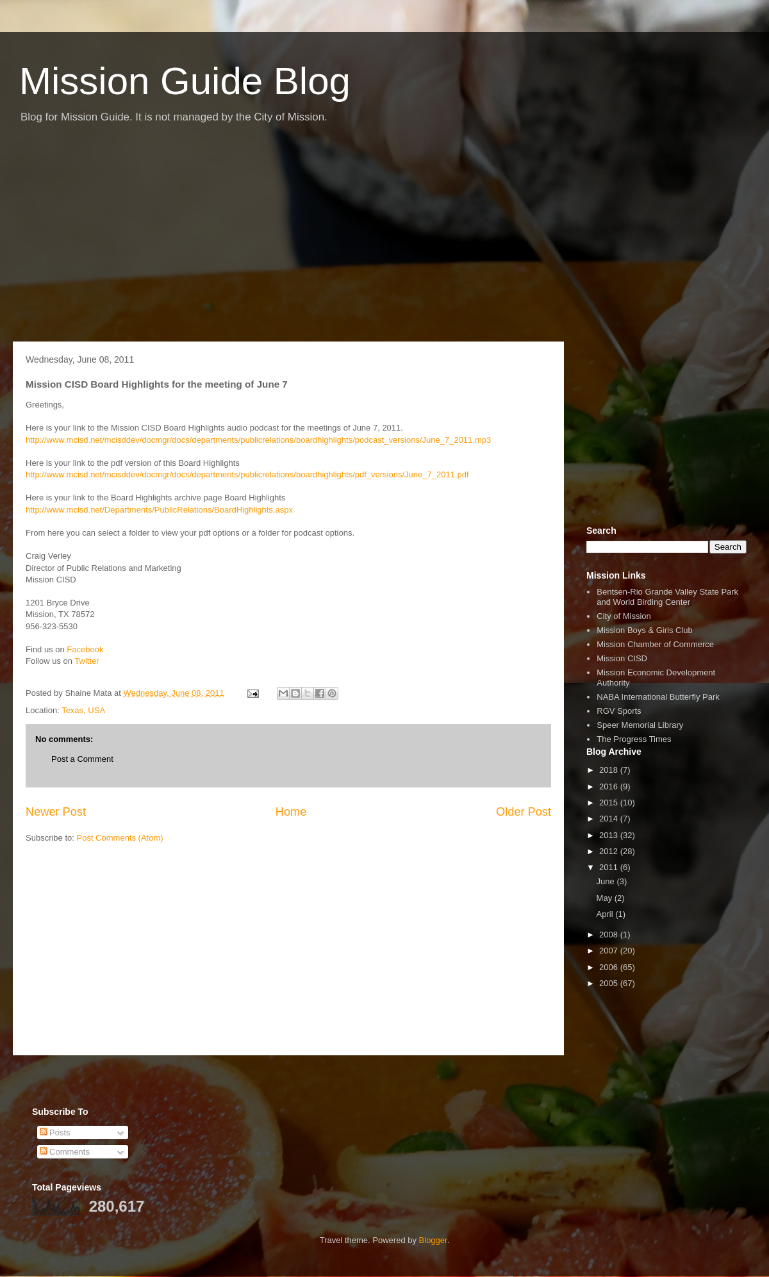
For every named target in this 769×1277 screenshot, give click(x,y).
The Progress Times (634, 739)
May (606, 898)
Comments (65, 1152)
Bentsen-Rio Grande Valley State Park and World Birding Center (667, 597)
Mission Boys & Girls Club (645, 630)
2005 (609, 983)
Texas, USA (83, 710)
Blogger (433, 1240)
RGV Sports (619, 711)
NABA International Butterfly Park (658, 697)
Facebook (85, 649)
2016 (609, 786)
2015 (609, 802)
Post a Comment (82, 759)
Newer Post (56, 811)
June (607, 881)
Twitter (86, 661)
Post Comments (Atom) (120, 838)
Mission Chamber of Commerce (655, 644)
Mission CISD (622, 658)
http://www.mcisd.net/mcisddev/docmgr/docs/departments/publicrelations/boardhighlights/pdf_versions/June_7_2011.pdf (247, 474)
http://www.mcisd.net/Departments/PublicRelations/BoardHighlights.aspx (159, 510)
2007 (609, 950)
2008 (609, 934)
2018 (609, 770)
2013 (609, 835)
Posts (55, 1132)
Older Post (523, 811)
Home (291, 811)
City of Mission (624, 616)
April (606, 914)
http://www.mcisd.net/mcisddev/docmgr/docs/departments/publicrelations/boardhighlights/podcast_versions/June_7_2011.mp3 (258, 440)
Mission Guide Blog (185, 81)
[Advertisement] (384, 239)
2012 (609, 851)
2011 (609, 867)
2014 (609, 818)
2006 (609, 967)
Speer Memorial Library (640, 725)
